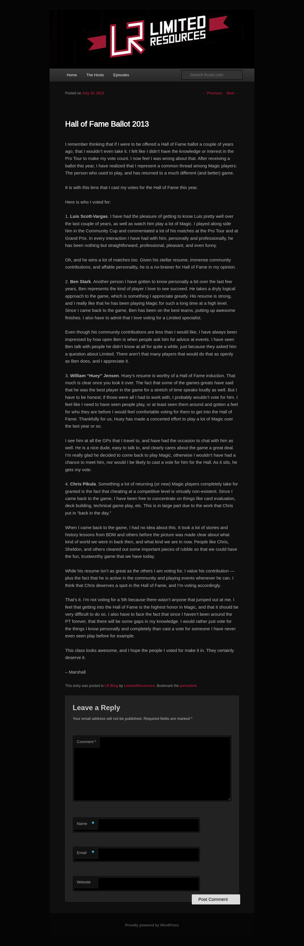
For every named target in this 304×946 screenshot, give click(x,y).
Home (72, 75)
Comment (86, 741)
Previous (212, 93)
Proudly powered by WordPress (152, 925)
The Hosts (95, 75)
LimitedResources (139, 686)
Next (233, 93)
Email (85, 853)
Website (84, 882)
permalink (188, 686)
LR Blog (111, 686)
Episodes (121, 75)
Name (85, 824)
